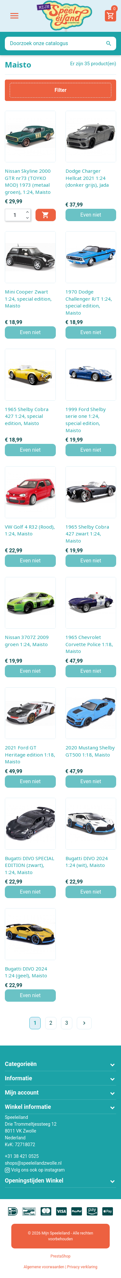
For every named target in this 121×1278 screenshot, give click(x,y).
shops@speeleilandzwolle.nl (33, 1163)
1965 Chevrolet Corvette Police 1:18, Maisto (89, 644)
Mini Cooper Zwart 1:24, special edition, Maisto (28, 298)
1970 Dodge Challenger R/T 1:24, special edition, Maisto (89, 302)
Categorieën (21, 1063)
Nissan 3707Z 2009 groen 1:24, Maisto (27, 640)
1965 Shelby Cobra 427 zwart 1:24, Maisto (87, 533)
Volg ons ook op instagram (35, 1169)
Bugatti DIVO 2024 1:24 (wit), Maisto (87, 862)
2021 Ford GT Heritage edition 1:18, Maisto (30, 754)
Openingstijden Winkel (34, 1180)
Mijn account (22, 1092)
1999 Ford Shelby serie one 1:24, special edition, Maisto (86, 419)
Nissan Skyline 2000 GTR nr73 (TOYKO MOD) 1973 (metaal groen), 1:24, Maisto (28, 181)
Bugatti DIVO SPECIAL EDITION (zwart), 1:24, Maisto (29, 865)
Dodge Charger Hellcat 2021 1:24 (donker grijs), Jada (87, 178)
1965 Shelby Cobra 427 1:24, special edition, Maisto (26, 416)
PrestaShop (61, 1256)
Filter (60, 90)
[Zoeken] (60, 43)
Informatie (18, 1078)
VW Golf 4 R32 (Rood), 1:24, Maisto (30, 530)
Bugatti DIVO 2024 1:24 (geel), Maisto (26, 972)
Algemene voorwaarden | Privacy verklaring (60, 1267)
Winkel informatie (28, 1106)
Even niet (90, 215)
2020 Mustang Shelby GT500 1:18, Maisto (90, 751)
